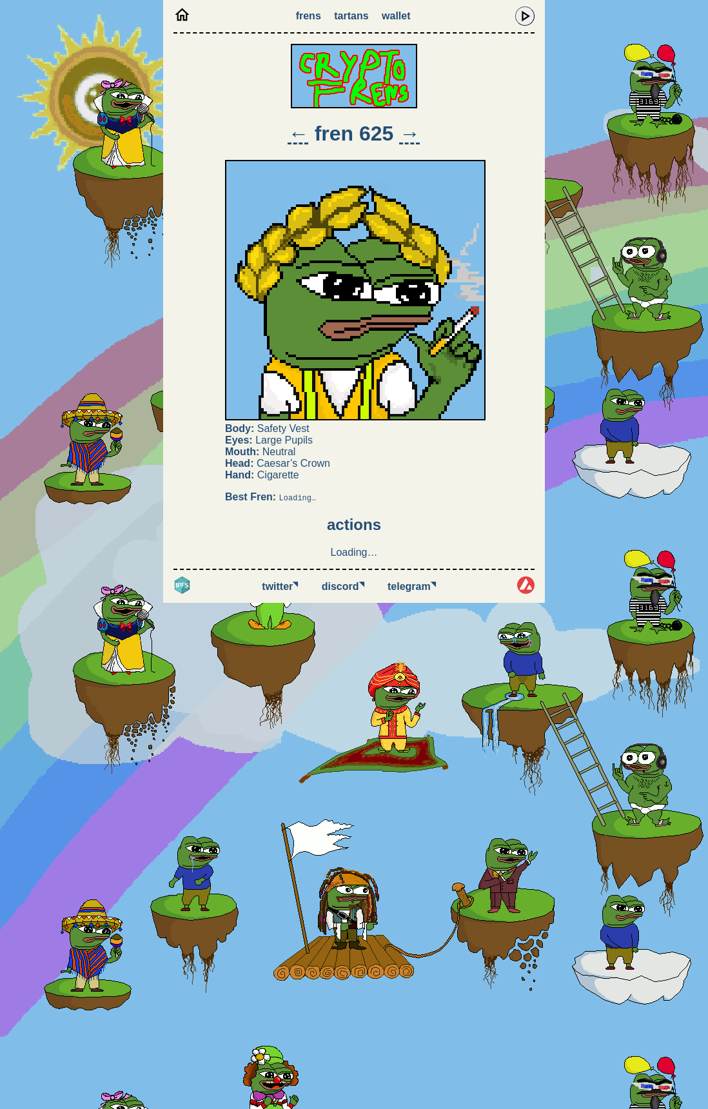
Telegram (412, 586)
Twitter (280, 586)
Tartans (351, 15)
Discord (343, 586)
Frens (308, 15)
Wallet (396, 15)
